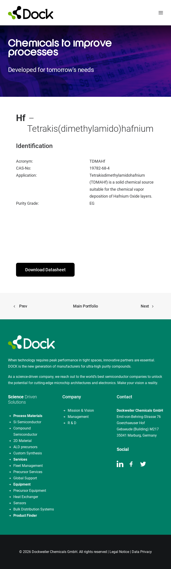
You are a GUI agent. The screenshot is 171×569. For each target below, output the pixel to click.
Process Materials (27, 416)
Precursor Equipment (29, 490)
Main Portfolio (85, 306)
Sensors (19, 503)
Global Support (25, 478)
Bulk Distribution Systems (33, 509)
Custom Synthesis (27, 453)
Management (78, 417)
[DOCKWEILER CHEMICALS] (30, 12)
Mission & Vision (81, 410)
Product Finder (25, 515)
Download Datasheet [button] (45, 269)
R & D (72, 423)
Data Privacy (142, 552)
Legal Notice (119, 552)
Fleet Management (28, 466)
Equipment (22, 484)
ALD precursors (25, 447)
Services (20, 459)
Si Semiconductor (27, 422)
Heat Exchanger (25, 497)
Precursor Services (27, 472)
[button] (161, 12)
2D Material (22, 441)
